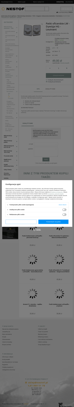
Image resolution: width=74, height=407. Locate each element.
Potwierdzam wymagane (21, 222)
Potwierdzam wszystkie (53, 222)
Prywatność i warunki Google (56, 193)
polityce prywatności (57, 192)
